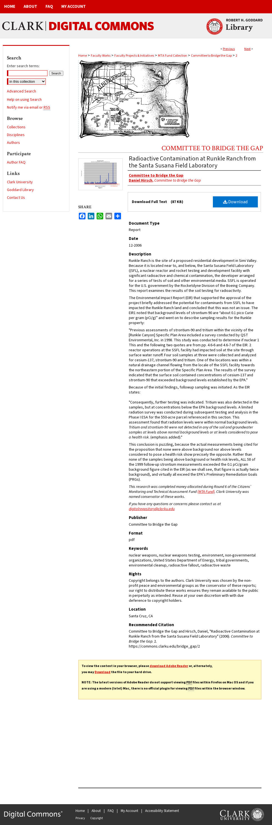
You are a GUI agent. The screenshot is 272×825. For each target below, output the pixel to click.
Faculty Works (100, 55)
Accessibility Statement (162, 810)
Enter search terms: (23, 66)
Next (247, 49)
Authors (13, 143)
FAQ (111, 810)
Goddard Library (20, 190)
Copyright (96, 818)
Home (82, 55)
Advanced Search (21, 91)
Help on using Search (24, 99)
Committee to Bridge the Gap (211, 55)
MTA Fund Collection (172, 55)
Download (235, 202)
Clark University (20, 182)
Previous (229, 49)
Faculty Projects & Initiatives (134, 55)
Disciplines (16, 135)
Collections (16, 127)
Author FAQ (16, 162)
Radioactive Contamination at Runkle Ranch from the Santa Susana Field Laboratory (192, 162)
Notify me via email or (28, 107)
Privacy (80, 818)
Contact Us (16, 197)
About (96, 810)
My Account (129, 810)
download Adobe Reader (169, 666)
